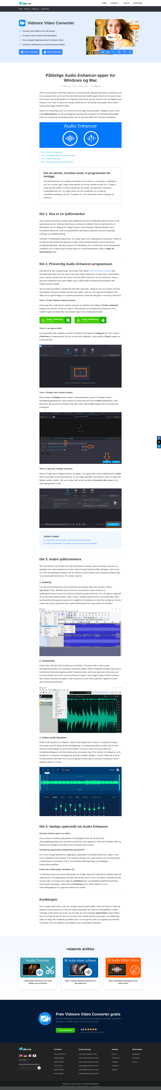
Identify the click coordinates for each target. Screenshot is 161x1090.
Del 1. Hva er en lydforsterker (52, 152)
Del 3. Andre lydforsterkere (51, 159)
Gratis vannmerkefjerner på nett (89, 1062)
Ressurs (126, 3)
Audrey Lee (65, 86)
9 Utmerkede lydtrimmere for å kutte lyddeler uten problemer (38, 982)
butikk (104, 3)
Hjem (20, 9)
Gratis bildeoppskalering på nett (89, 1073)
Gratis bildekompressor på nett (88, 1069)
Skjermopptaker (59, 1058)
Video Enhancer (59, 1069)
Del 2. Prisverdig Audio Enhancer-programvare (58, 155)
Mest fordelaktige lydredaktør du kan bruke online (123, 982)
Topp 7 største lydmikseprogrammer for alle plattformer (80, 982)
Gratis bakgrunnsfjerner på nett (88, 1066)
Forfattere (115, 1062)
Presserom (115, 1066)
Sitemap (114, 1069)
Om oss (114, 1054)
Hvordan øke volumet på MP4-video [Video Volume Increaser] (68, 540)
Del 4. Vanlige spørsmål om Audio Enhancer (57, 162)
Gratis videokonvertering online (88, 1058)
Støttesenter (136, 1054)
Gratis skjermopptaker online (88, 1054)
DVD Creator (58, 1066)
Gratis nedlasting (29, 51)
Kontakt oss (115, 1058)
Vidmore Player (59, 1062)
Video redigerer (59, 1073)
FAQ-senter (136, 1058)
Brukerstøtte (138, 3)
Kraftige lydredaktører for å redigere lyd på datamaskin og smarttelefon (71, 543)
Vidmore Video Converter (51, 23)
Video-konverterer (60, 1054)
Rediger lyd (35, 9)
